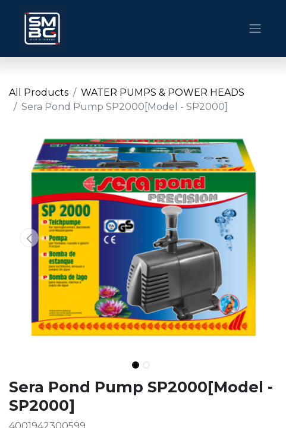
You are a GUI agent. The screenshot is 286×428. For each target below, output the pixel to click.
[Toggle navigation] (255, 29)
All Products (38, 92)
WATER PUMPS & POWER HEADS (162, 92)
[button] (29, 238)
